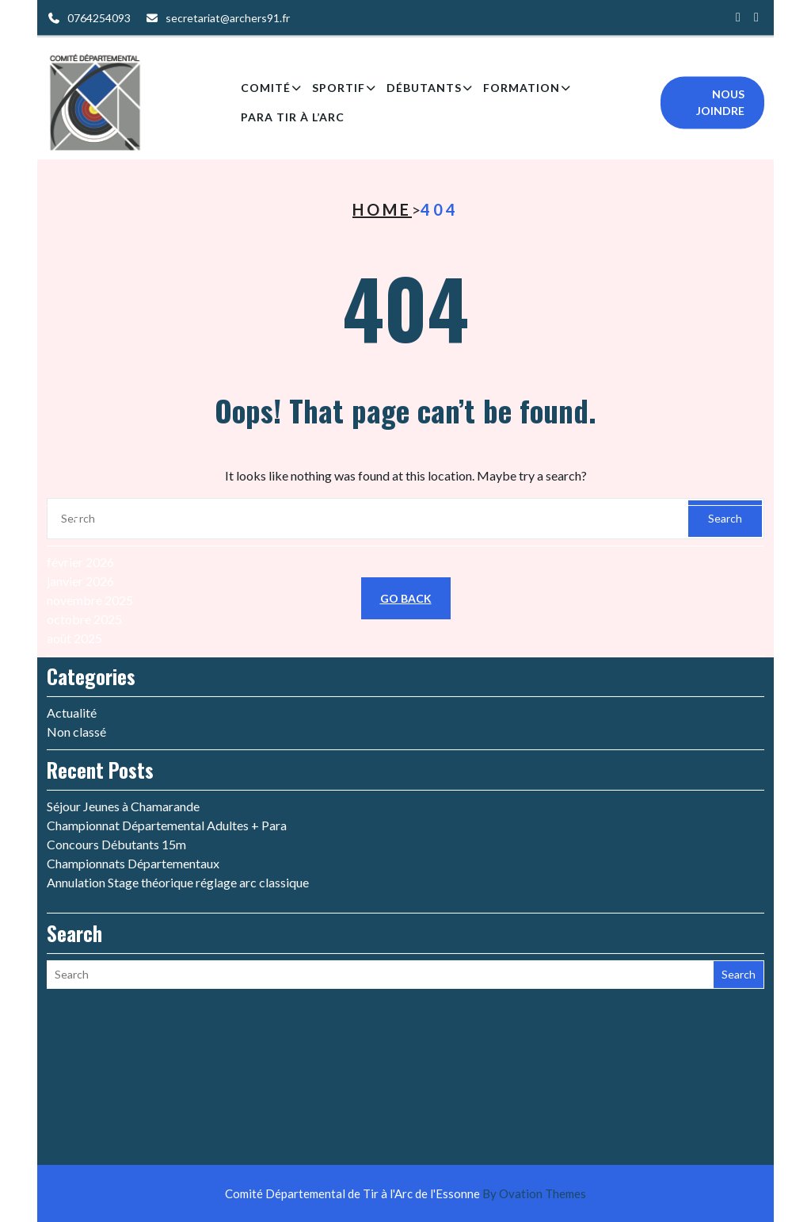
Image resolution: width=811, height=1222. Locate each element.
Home (382, 209)
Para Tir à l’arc (293, 121)
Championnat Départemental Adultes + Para (167, 753)
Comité (266, 91)
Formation (521, 91)
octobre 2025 (84, 547)
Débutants (424, 91)
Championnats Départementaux (133, 791)
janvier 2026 (80, 509)
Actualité (72, 641)
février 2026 (80, 490)
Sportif (338, 91)
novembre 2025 (90, 528)
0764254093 (99, 16)
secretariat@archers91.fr (228, 16)
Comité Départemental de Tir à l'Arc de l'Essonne (405, 1193)
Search (739, 903)
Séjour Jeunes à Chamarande (123, 734)
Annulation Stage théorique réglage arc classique (178, 810)
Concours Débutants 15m (116, 772)
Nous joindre (720, 106)
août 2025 (74, 566)
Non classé (76, 660)
